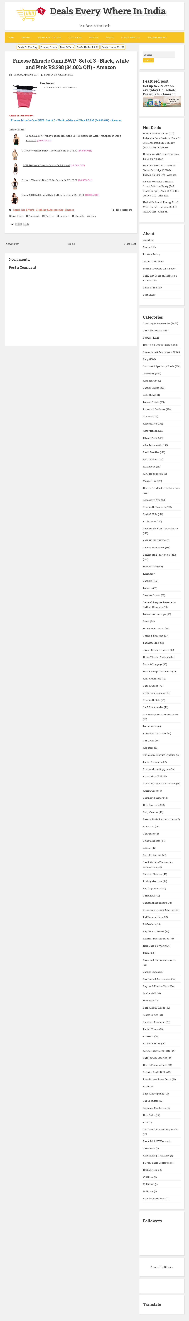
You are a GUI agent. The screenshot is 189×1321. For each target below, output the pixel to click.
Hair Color (149, 1115)
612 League (149, 466)
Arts (146, 1122)
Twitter (48, 215)
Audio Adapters (152, 678)
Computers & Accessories (158, 352)
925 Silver (149, 1184)
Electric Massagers (154, 1022)
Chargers (148, 833)
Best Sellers (67, 47)
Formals (148, 588)
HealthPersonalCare (155, 1064)
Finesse (69, 209)
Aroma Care (150, 790)
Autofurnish (150, 430)
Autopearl (149, 380)
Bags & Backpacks (154, 1093)
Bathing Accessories (155, 1057)
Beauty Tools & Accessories (159, 819)
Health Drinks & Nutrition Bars (161, 488)
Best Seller (149, 294)
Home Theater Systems (156, 657)
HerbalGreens (151, 1169)
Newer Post (12, 243)
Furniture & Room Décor (157, 1079)
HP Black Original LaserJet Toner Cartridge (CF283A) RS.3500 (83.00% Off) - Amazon (160, 170)
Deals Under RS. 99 (87, 47)
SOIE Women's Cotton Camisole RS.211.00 (46, 165)
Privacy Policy (151, 254)
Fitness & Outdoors (154, 409)
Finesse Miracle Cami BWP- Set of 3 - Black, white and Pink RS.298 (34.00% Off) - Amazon (71, 64)
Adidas (147, 847)
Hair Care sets (151, 805)
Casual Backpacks (154, 547)
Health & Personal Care (157, 344)
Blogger (168, 1267)
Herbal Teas (150, 566)
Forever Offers (48, 47)
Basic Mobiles (151, 452)
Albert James (151, 1014)
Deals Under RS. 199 (113, 47)
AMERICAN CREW (153, 540)
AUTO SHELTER (152, 1043)
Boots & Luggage (153, 664)
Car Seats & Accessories (157, 979)
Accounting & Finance (156, 1155)
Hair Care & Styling (154, 945)
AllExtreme (150, 521)
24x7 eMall (150, 993)
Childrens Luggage (154, 692)
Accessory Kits (152, 499)
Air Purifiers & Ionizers (157, 1050)
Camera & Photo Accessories (159, 960)
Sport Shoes (150, 459)
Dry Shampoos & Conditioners (160, 714)
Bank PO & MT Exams (156, 1141)
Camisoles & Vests (24, 209)
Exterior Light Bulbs (155, 1072)
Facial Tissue (151, 1029)
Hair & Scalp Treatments (157, 671)
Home (11, 37)
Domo (146, 621)
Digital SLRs (150, 514)
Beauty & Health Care (49, 37)
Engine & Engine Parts (156, 986)
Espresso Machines (155, 1107)
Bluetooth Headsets (155, 507)
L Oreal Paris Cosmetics (157, 1162)
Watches (93, 37)
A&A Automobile (153, 445)
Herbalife (149, 1000)
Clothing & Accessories (50, 209)
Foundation (150, 726)
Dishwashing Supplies (156, 769)
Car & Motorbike (153, 330)
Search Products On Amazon (159, 268)
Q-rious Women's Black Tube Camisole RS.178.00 (49, 180)
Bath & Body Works (154, 1007)
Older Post (130, 243)
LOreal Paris (150, 437)
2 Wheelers (150, 924)
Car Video (149, 740)
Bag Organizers (152, 888)
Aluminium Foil (153, 776)
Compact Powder (153, 797)
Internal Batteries (154, 628)
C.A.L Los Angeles (153, 707)
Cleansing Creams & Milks (159, 909)
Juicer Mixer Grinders (156, 649)
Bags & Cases (151, 685)
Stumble (78, 215)
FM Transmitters (153, 917)
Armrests (148, 1036)
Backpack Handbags (155, 902)
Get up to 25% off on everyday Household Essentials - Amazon (159, 90)
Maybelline (150, 480)
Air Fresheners (152, 473)
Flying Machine (153, 881)
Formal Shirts (151, 402)
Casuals (148, 580)
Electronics (75, 37)
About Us (148, 239)
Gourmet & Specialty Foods (159, 366)
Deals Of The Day (27, 47)
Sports (110, 37)
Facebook (32, 215)
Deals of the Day (152, 287)
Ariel (146, 1086)
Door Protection (152, 855)
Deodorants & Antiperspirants (161, 528)
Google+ (63, 215)
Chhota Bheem (152, 840)
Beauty (147, 337)
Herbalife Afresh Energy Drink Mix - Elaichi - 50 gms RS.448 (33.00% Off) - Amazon (161, 207)
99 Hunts (148, 1191)
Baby (146, 359)
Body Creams (151, 812)
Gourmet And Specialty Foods (160, 1129)
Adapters (148, 747)
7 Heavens (149, 1148)
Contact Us (149, 247)
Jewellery (149, 373)
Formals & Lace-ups (155, 614)
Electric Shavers (153, 874)
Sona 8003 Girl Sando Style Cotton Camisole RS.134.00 (53, 194)
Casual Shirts (151, 387)
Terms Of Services (153, 261)
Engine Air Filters (154, 931)
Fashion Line (151, 642)
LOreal (147, 952)
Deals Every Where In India (108, 11)
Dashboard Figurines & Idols (160, 554)
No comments (123, 209)
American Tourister (155, 733)
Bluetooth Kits (152, 700)
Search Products (130, 37)
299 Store (148, 1177)
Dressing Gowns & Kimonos (159, 783)
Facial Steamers (152, 762)
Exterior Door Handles (156, 938)
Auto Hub (148, 394)
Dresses (147, 416)
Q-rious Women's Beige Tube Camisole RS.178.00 (49, 150)
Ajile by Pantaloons (155, 1198)
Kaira (146, 573)
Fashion (26, 37)
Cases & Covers (152, 595)
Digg (91, 215)
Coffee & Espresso (153, 635)
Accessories (150, 423)
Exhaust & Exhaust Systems (159, 754)
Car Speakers (151, 1100)
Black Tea (149, 826)
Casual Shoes (151, 971)
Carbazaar (149, 895)
